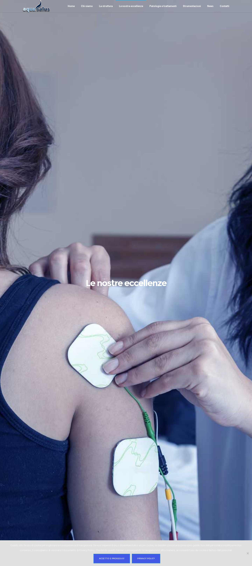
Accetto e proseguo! (112, 558)
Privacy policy (146, 558)
